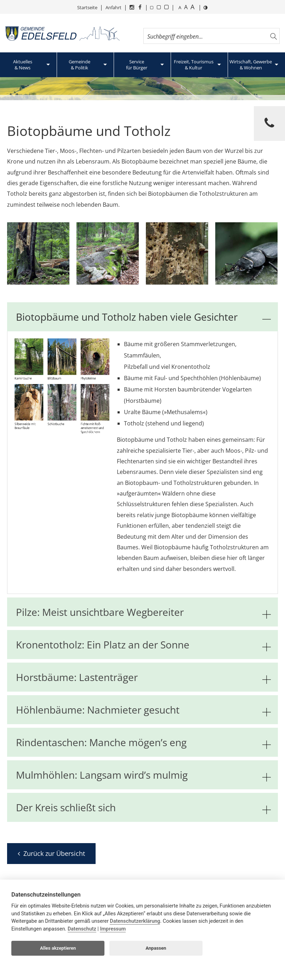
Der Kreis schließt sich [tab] (143, 807)
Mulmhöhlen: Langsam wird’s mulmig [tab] (143, 775)
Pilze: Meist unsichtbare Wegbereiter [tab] (143, 612)
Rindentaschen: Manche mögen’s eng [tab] (143, 742)
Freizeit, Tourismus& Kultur (193, 64)
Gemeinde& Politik (79, 64)
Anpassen (156, 948)
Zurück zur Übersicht (51, 853)
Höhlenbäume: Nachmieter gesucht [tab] (143, 709)
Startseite (87, 7)
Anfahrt (113, 7)
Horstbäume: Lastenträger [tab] (143, 677)
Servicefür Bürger (136, 64)
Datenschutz (82, 929)
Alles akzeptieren (58, 948)
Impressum (113, 929)
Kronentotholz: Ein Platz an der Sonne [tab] (143, 644)
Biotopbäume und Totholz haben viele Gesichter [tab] (143, 317)
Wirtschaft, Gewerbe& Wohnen (250, 64)
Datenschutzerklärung (135, 921)
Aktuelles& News (22, 64)
